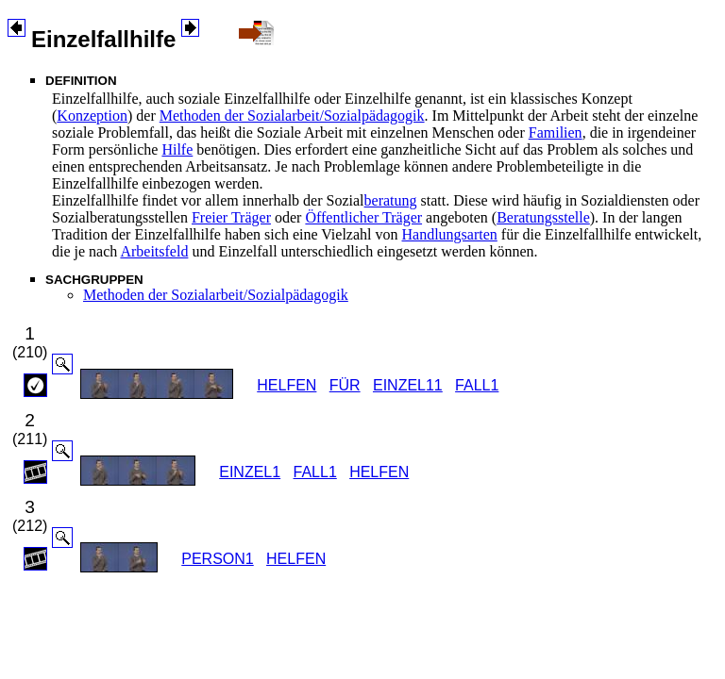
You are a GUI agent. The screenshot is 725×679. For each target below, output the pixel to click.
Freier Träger (231, 217)
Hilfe (177, 149)
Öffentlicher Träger (363, 217)
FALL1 (476, 385)
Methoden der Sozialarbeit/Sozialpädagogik (292, 116)
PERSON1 (217, 559)
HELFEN (286, 385)
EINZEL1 (249, 472)
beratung (390, 200)
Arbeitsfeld (154, 251)
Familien (555, 132)
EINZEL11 (408, 385)
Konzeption (92, 116)
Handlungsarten (449, 234)
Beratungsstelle (543, 217)
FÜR (345, 385)
